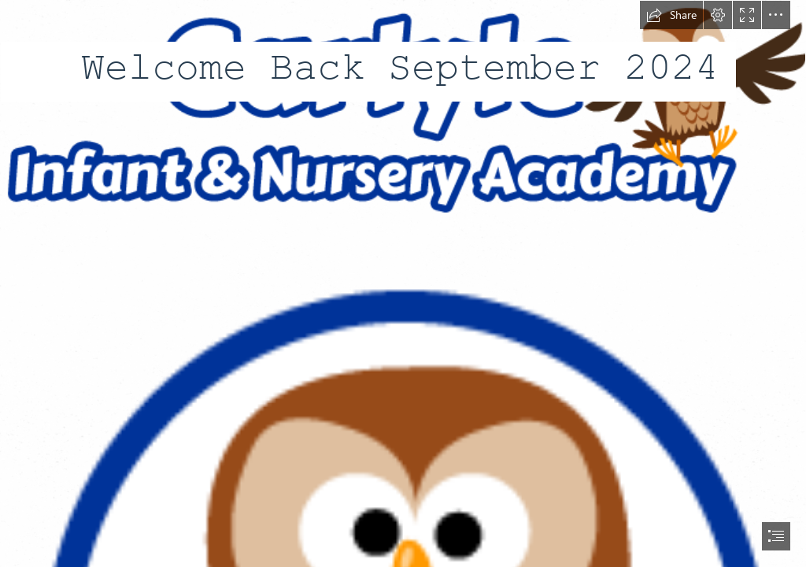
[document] (403, 283)
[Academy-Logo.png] (403, 112)
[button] (671, 15)
